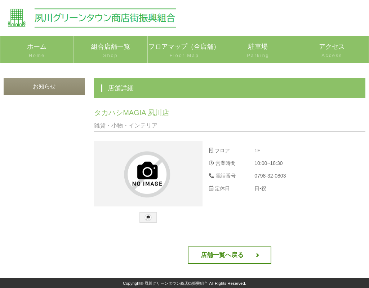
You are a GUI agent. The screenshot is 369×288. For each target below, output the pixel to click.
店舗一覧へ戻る (222, 255)
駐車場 (258, 51)
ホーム (37, 51)
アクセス (332, 51)
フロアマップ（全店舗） (184, 51)
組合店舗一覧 (110, 51)
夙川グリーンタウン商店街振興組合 (176, 283)
